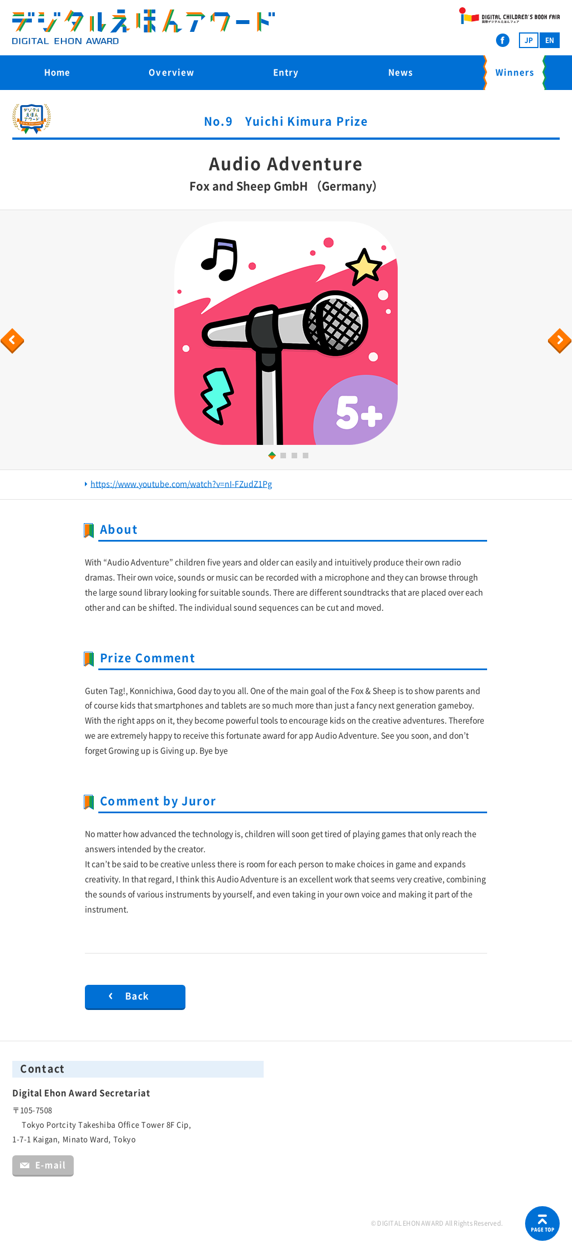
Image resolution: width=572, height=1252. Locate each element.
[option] (286, 333)
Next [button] (561, 340)
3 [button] (295, 457)
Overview (171, 72)
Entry (286, 72)
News (400, 72)
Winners (514, 72)
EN (549, 40)
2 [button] (284, 457)
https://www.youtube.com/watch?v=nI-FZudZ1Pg (181, 484)
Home (57, 72)
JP (529, 40)
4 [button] (307, 457)
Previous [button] (14, 340)
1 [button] (270, 455)
